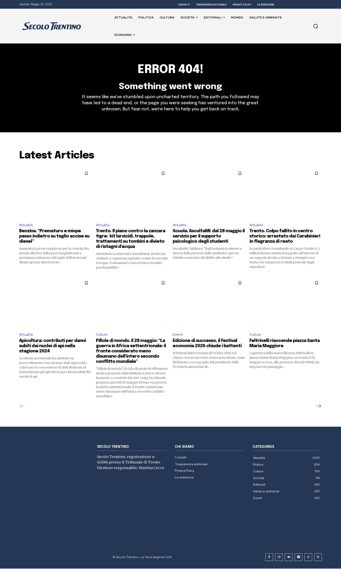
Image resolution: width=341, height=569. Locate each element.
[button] (315, 26)
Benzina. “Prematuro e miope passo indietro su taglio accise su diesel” (54, 236)
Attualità (26, 225)
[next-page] (318, 406)
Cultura (102, 335)
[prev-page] (22, 406)
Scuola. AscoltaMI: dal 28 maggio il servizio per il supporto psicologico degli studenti (209, 236)
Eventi (178, 335)
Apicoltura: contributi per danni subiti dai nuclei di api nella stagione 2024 (52, 346)
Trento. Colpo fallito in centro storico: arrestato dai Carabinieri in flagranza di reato (284, 236)
